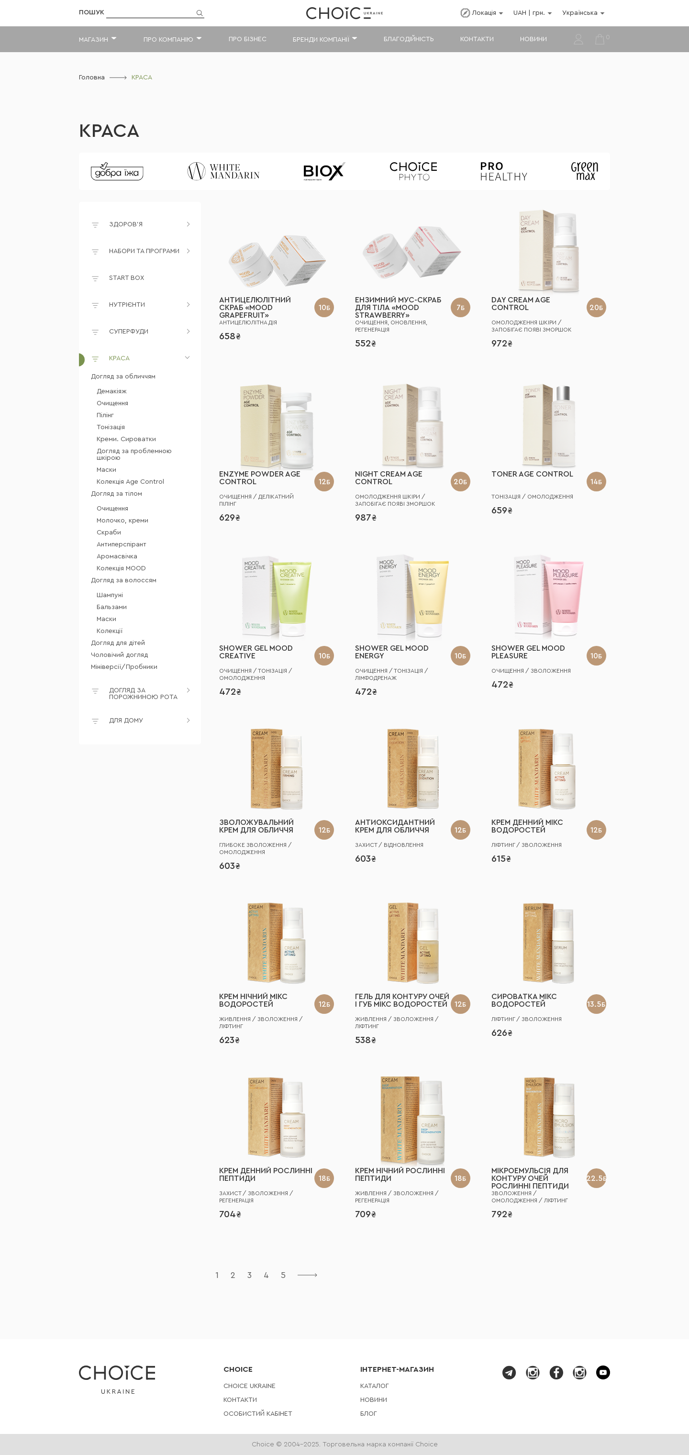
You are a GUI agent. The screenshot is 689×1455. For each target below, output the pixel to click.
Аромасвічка (117, 556)
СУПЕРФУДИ (128, 331)
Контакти (477, 39)
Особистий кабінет (257, 1414)
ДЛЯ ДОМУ (126, 720)
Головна (92, 77)
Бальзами (112, 607)
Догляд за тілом (116, 493)
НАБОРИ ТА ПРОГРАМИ (144, 251)
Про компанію (168, 39)
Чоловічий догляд (119, 655)
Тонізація (111, 427)
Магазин (93, 39)
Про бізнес (248, 39)
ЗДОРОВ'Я (126, 224)
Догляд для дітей (118, 643)
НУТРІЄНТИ (127, 304)
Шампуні (110, 595)
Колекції (109, 631)
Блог (368, 1414)
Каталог (374, 1386)
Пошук (91, 12)
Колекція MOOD (121, 568)
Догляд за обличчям (123, 376)
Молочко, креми (122, 520)
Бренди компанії (321, 39)
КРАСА (109, 131)
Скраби (109, 532)
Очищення (112, 403)
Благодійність (409, 39)
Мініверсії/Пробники (124, 667)
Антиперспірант (121, 544)
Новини (533, 39)
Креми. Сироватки (126, 439)
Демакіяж (112, 391)
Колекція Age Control (130, 481)
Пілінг (105, 415)
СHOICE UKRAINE (249, 1386)
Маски (106, 469)
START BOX (117, 280)
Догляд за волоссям (123, 580)
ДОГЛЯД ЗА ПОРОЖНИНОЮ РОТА (143, 693)
